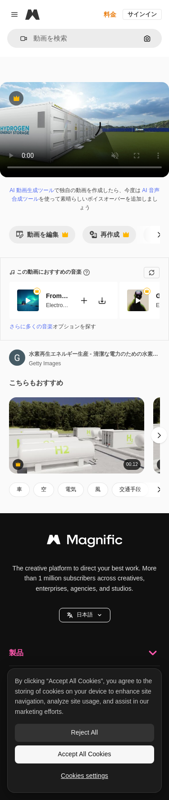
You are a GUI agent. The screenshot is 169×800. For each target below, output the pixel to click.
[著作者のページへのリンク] (17, 357)
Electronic (58, 305)
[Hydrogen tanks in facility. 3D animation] (76, 435)
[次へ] (159, 234)
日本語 (85, 614)
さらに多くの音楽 (31, 326)
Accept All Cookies (84, 754)
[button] (20, 38)
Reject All (84, 732)
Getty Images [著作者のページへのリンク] (45, 363)
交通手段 (130, 489)
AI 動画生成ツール (31, 190)
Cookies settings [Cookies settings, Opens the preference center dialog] (84, 775)
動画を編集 (42, 237)
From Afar (57, 295)
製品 (84, 653)
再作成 (109, 237)
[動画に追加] (84, 300)
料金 (110, 14)
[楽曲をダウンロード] (102, 300)
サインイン (142, 14)
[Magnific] (32, 14)
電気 (70, 489)
